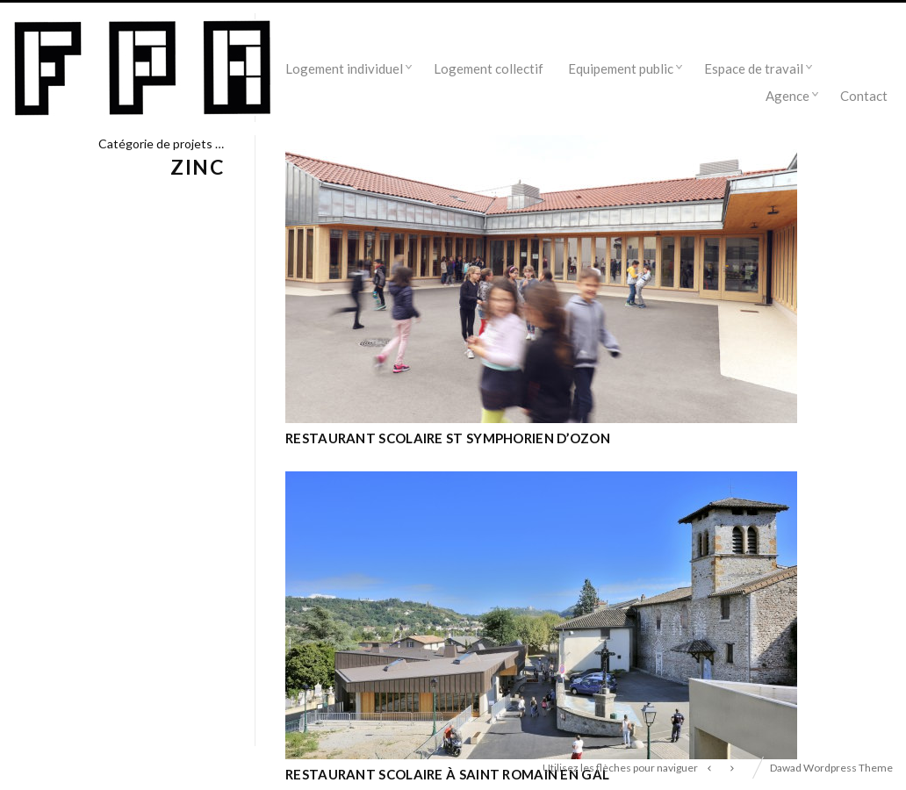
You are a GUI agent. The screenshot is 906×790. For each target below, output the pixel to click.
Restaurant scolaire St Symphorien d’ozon (447, 438)
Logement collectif (488, 68)
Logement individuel (344, 68)
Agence (787, 96)
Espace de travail (753, 68)
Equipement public (620, 68)
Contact (864, 96)
